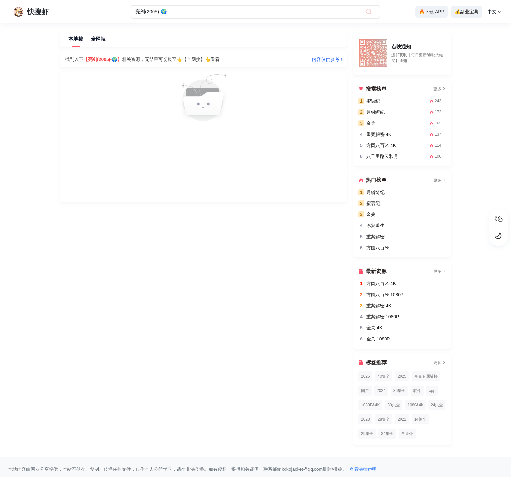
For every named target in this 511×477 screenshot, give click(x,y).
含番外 (407, 433)
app (432, 390)
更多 (439, 89)
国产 (365, 390)
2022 (402, 419)
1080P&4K (370, 405)
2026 (365, 376)
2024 (381, 390)
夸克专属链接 (426, 376)
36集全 (399, 390)
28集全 (384, 419)
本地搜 (75, 39)
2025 (402, 376)
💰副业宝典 (466, 11)
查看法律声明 (363, 469)
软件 (417, 390)
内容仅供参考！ (328, 59)
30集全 (393, 405)
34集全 (387, 433)
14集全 (420, 419)
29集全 (367, 433)
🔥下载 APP (431, 11)
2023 (365, 419)
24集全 (437, 405)
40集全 (384, 376)
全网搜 (98, 39)
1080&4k (415, 405)
